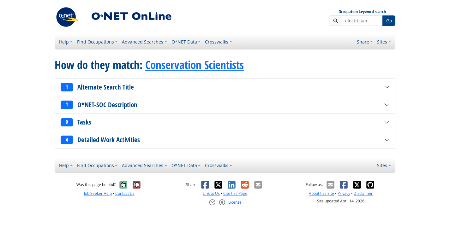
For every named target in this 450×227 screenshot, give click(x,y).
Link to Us (211, 193)
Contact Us (125, 193)
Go (389, 21)
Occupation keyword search (362, 12)
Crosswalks (216, 42)
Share (363, 42)
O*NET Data (184, 42)
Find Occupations (95, 42)
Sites (382, 42)
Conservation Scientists (194, 65)
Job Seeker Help (98, 193)
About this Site (321, 193)
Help (64, 42)
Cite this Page (235, 193)
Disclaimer (363, 193)
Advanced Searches (142, 42)
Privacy (344, 193)
